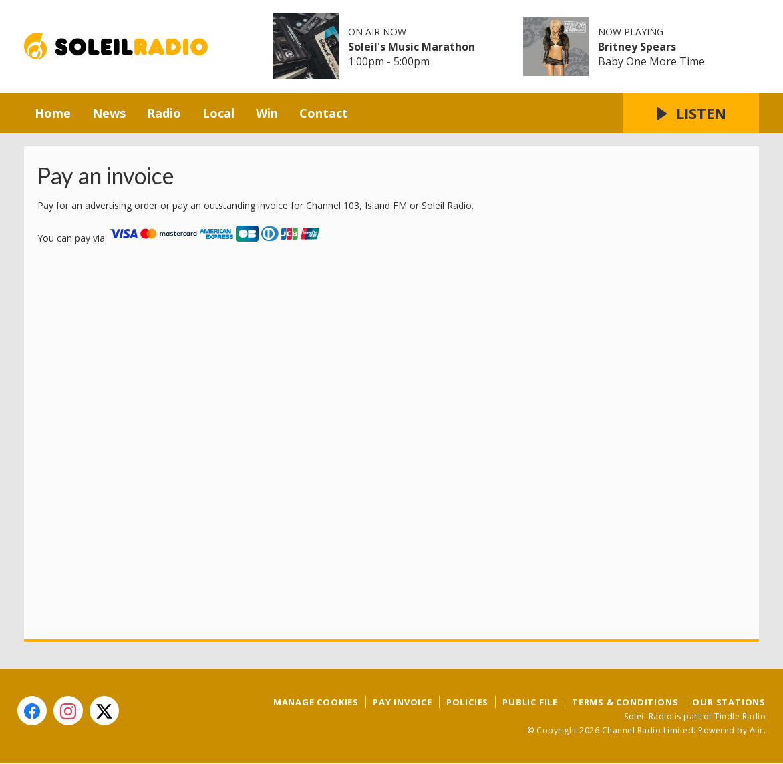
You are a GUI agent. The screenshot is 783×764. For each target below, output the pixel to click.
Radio (164, 113)
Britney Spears (637, 47)
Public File (530, 702)
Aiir (757, 730)
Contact (323, 113)
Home (53, 113)
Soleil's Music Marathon (411, 47)
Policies (467, 702)
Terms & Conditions (625, 702)
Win (267, 113)
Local (218, 113)
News (109, 113)
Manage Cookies (316, 702)
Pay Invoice (402, 702)
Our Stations (729, 702)
